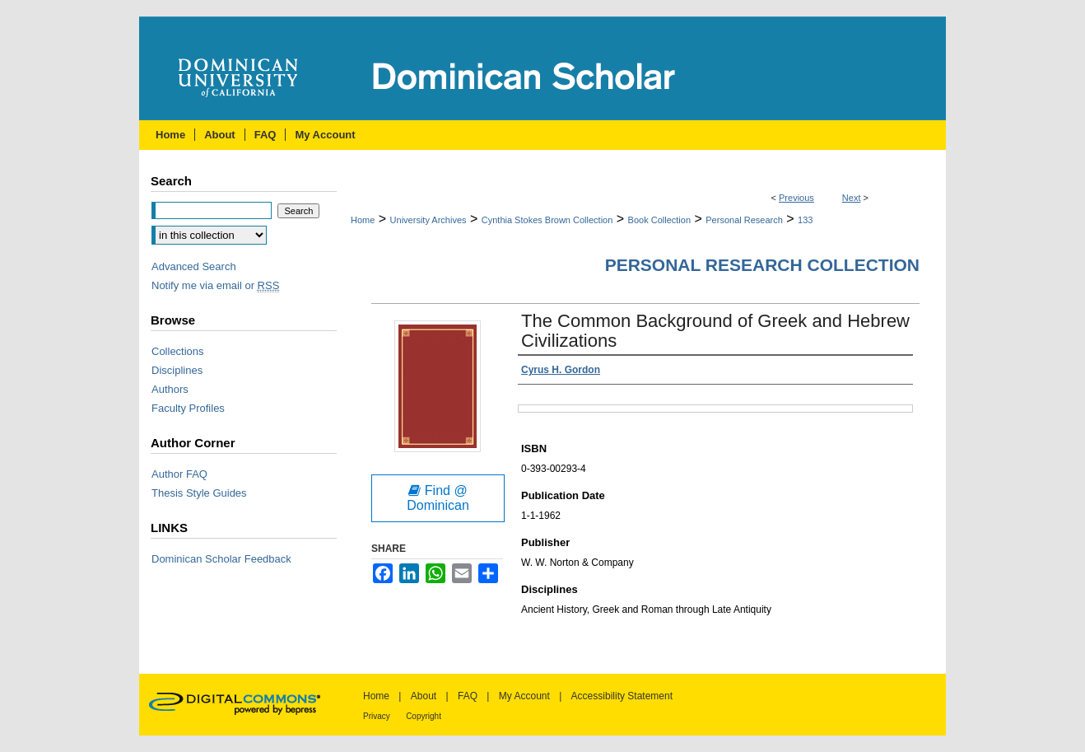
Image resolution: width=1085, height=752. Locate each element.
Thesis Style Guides (199, 493)
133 (805, 220)
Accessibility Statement (622, 696)
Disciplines (177, 370)
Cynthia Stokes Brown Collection (547, 220)
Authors (170, 389)
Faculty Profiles (188, 408)
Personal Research (744, 220)
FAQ (467, 696)
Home (363, 220)
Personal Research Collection (762, 264)
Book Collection (659, 220)
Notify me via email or (215, 285)
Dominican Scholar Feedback (221, 559)
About (423, 696)
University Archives (428, 220)
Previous (796, 198)
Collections (177, 351)
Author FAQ (179, 474)
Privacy (376, 716)
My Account (524, 696)
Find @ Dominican (438, 497)
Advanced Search (193, 266)
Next (851, 198)
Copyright (423, 716)
